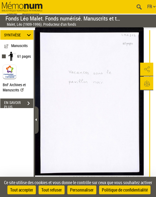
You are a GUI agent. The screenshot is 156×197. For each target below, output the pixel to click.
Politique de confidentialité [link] (125, 190)
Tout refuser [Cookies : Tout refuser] (51, 190)
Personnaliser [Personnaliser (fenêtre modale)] (82, 190)
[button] (146, 69)
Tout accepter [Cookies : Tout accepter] (21, 190)
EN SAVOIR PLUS (18, 104)
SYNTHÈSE (18, 35)
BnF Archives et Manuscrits (14, 87)
